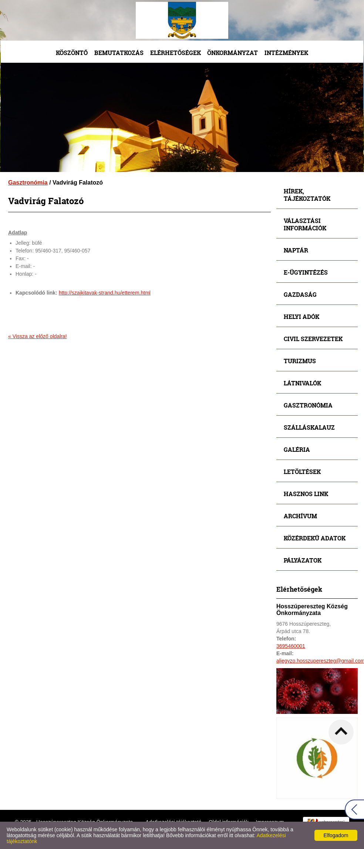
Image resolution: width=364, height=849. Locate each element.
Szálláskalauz (309, 427)
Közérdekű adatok (315, 538)
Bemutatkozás (119, 52)
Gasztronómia (28, 182)
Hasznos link (306, 494)
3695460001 (290, 646)
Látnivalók (302, 383)
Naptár (296, 250)
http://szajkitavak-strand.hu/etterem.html (105, 293)
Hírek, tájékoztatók (307, 194)
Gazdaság (300, 294)
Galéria (297, 449)
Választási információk (305, 224)
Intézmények (286, 52)
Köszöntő (72, 52)
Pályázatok (302, 560)
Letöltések (302, 471)
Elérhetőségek (175, 52)
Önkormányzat (232, 52)
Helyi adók (301, 316)
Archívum (300, 516)
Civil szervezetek (313, 339)
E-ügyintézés (306, 272)
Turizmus (300, 361)
